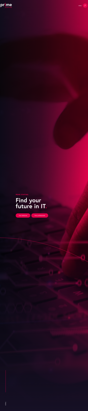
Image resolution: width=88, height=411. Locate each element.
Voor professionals (39, 215)
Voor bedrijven (23, 215)
